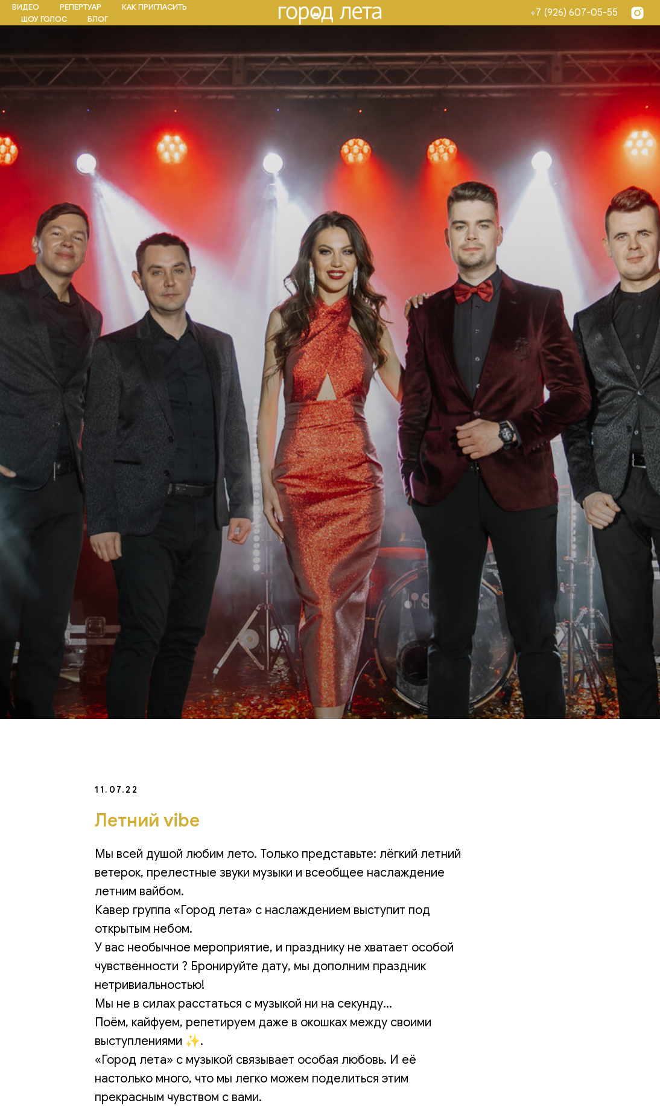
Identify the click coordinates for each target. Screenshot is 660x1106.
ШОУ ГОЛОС (44, 19)
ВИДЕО (25, 7)
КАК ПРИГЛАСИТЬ (154, 7)
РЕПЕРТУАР (80, 7)
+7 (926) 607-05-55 (574, 13)
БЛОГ (97, 19)
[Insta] (637, 13)
